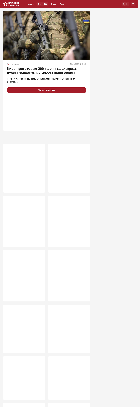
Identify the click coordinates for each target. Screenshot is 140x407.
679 (40, 346)
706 (40, 293)
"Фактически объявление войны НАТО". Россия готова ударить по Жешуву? (66, 271)
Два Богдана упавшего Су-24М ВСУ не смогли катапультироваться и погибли (68, 216)
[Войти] (133, 4)
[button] (9, 99)
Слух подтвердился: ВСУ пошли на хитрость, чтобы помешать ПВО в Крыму (21, 218)
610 (40, 397)
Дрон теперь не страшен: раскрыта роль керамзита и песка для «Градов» (23, 326)
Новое (42, 4)
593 (85, 397)
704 (85, 293)
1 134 (39, 183)
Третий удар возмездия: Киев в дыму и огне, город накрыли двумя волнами (68, 380)
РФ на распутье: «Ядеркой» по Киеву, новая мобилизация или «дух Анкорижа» (22, 381)
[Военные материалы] (11, 4)
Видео (53, 4)
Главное (30, 4)
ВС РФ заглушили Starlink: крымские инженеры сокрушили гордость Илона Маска (23, 164)
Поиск (62, 4)
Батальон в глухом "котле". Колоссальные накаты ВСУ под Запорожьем (20, 271)
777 (40, 237)
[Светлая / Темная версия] (125, 4)
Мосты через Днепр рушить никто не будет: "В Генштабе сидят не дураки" (67, 163)
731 (85, 237)
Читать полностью (46, 90)
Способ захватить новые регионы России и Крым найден (66, 326)
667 (85, 346)
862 (85, 183)
